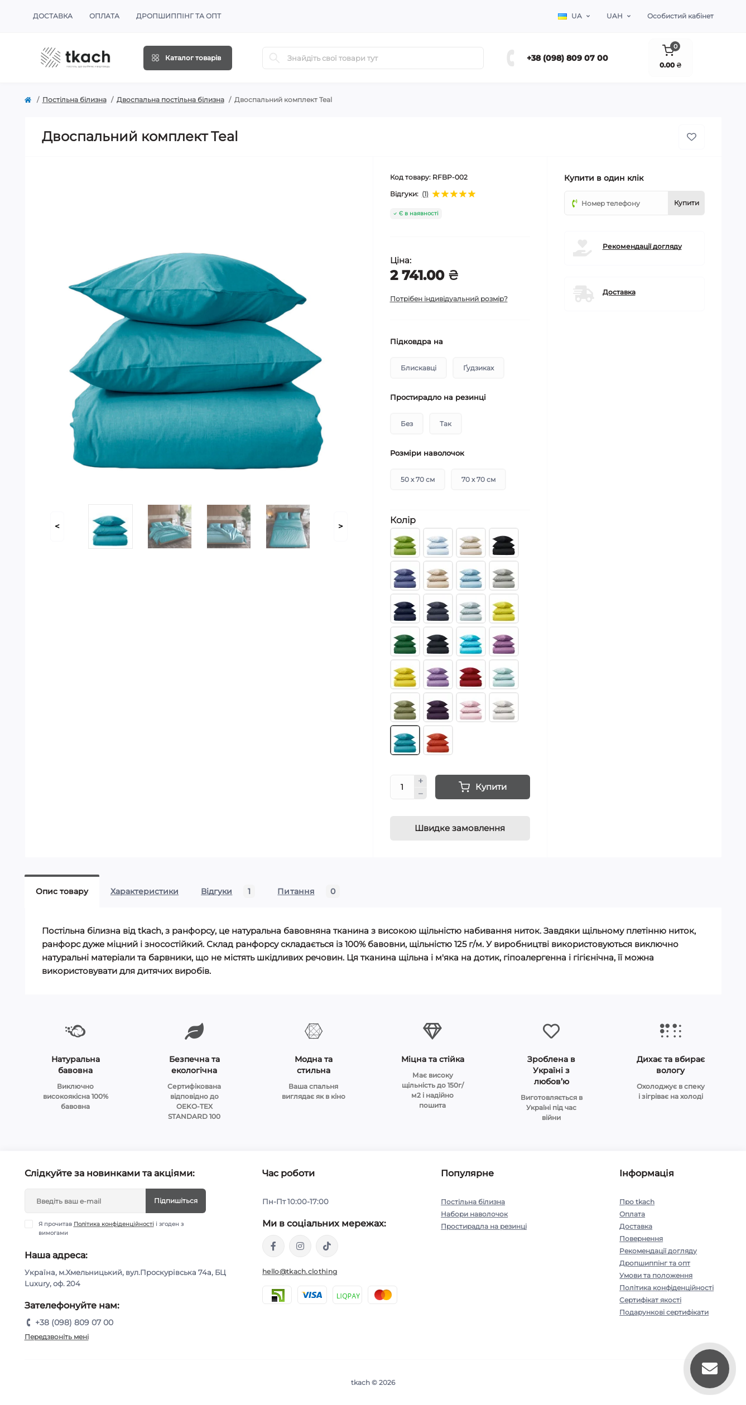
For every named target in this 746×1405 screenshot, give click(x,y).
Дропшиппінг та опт (178, 16)
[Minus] (421, 794)
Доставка (53, 16)
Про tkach (636, 1202)
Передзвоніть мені (57, 1336)
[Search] (274, 58)
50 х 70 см (418, 479)
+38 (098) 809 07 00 (567, 58)
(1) (425, 194)
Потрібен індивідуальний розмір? (449, 298)
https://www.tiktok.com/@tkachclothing (327, 1246)
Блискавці (418, 368)
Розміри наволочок (427, 452)
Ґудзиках (478, 368)
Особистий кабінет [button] (680, 16)
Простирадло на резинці (438, 397)
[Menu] (187, 58)
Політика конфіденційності (114, 1224)
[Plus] (421, 781)
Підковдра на (416, 341)
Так (445, 423)
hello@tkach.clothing (299, 1271)
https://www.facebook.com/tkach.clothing (273, 1246)
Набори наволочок (474, 1214)
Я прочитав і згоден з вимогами (111, 1228)
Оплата (104, 16)
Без (407, 423)
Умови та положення (655, 1275)
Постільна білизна (74, 99)
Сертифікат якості (650, 1300)
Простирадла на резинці (484, 1226)
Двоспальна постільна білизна (170, 99)
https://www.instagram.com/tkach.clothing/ (300, 1246)
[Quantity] (402, 787)
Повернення (641, 1238)
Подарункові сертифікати (664, 1312)
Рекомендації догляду (642, 246)
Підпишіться (176, 1200)
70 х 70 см (478, 479)
